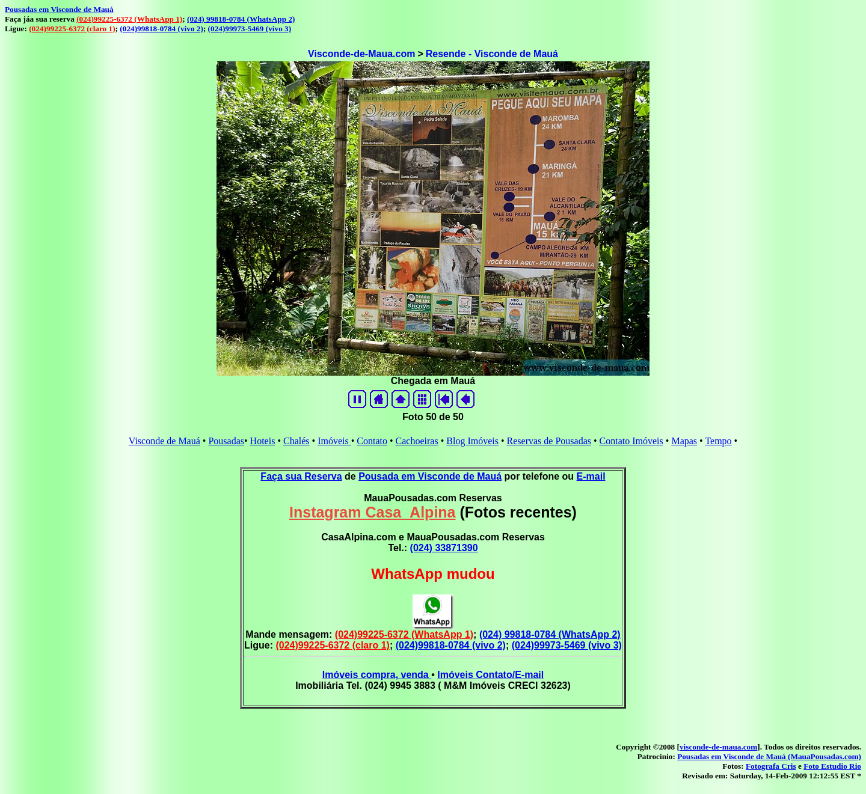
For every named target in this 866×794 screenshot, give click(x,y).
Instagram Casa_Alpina (372, 512)
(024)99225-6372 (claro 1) (72, 28)
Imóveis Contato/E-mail (490, 675)
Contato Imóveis (631, 441)
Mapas (684, 441)
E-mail (591, 476)
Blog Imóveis (472, 441)
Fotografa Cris (771, 766)
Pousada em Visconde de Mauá (430, 476)
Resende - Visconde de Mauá (492, 54)
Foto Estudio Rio (832, 766)
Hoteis (262, 441)
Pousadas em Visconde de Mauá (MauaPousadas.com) (769, 756)
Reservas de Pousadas (549, 441)
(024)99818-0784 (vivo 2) (161, 28)
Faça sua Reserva (301, 476)
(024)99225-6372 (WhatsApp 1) (129, 18)
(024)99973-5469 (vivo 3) (250, 28)
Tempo (718, 441)
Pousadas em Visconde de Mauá (59, 9)
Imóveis (334, 441)
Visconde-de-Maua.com (361, 54)
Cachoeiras (417, 441)
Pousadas (226, 441)
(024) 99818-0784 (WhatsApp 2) (241, 18)
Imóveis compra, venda (376, 675)
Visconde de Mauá (164, 441)
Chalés (296, 441)
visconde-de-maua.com (718, 746)
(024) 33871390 (444, 548)
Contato (372, 441)
